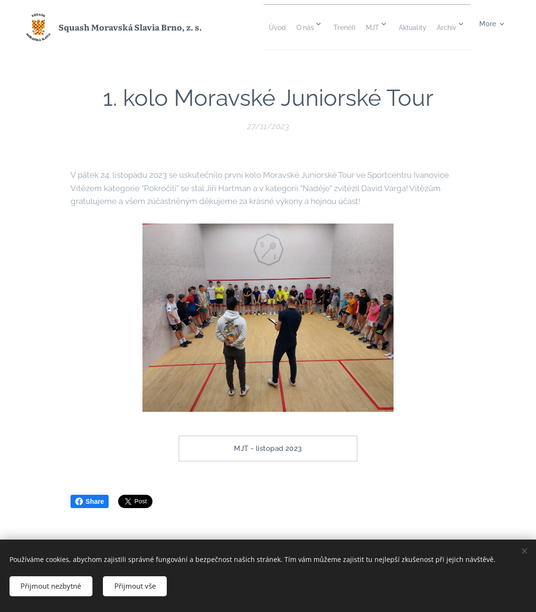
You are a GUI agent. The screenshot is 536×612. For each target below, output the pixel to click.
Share (89, 501)
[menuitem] (284, 27)
